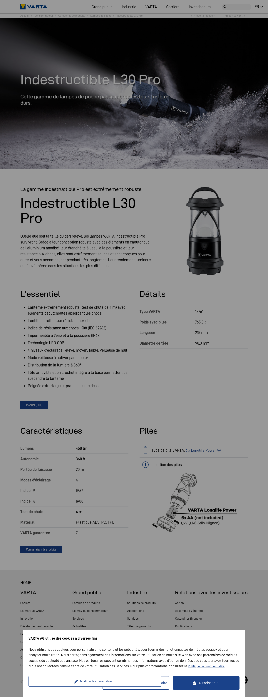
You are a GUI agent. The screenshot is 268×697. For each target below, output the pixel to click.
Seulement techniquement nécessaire (138, 683)
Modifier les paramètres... (66, 683)
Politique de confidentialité (208, 666)
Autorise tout (209, 683)
